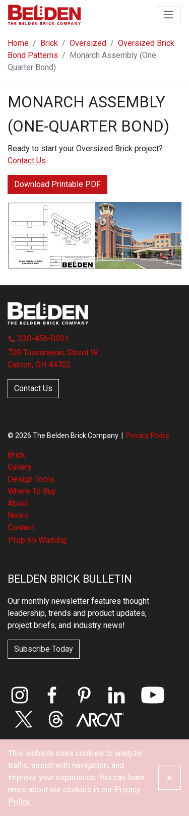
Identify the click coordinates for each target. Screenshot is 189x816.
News (18, 515)
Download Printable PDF (57, 184)
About (18, 503)
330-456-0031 (38, 338)
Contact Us (27, 160)
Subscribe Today (43, 649)
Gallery (20, 467)
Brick (49, 43)
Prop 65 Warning (37, 540)
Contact (21, 527)
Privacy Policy (147, 435)
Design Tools (31, 479)
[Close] (169, 778)
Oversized (88, 43)
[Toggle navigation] (168, 14)
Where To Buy (32, 491)
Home (18, 43)
